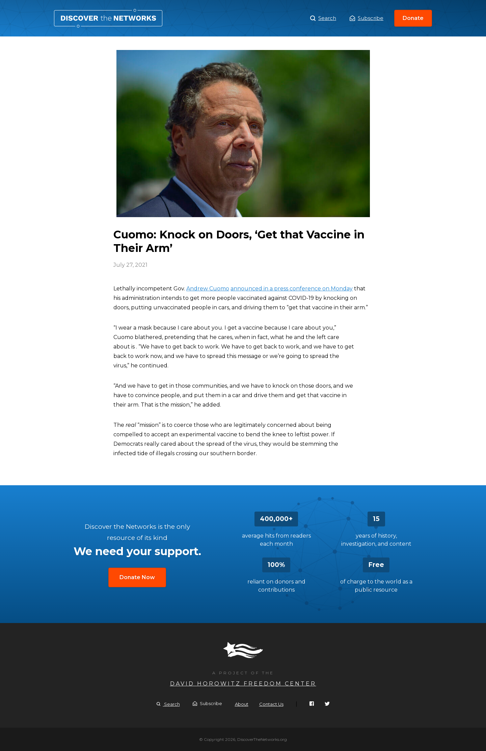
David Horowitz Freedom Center (243, 683)
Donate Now (137, 577)
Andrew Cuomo (207, 288)
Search (323, 18)
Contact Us (271, 704)
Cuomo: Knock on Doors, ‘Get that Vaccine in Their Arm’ (108, 18)
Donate (413, 18)
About (241, 704)
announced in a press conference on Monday (292, 288)
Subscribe (366, 18)
